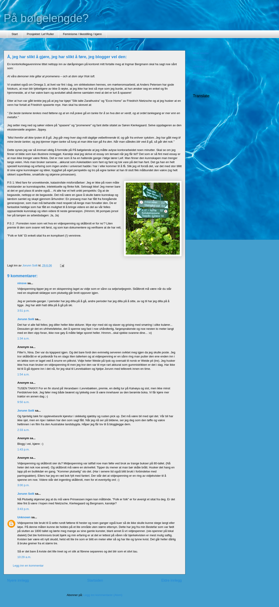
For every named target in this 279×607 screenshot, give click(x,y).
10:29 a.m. (24, 557)
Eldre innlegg (171, 580)
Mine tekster (201, 53)
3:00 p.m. (23, 485)
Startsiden (95, 580)
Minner (197, 73)
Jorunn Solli (25, 319)
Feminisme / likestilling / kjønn (82, 34)
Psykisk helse (202, 79)
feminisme (199, 60)
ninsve (22, 283)
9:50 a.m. (23, 402)
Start (15, 34)
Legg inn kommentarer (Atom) (102, 595)
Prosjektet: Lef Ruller (40, 34)
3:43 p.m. (23, 509)
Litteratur (198, 66)
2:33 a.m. (23, 430)
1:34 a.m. (23, 338)
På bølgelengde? (46, 18)
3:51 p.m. (23, 310)
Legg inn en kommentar (28, 565)
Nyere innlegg (18, 580)
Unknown (24, 517)
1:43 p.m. (23, 449)
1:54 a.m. (23, 374)
